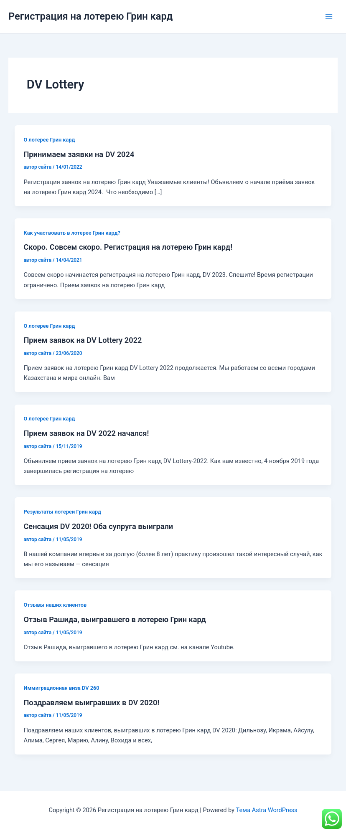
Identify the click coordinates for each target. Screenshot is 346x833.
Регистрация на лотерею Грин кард (90, 16)
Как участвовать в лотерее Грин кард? (71, 233)
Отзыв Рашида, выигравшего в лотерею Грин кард (114, 619)
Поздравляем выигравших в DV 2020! (91, 702)
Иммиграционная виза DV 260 (61, 688)
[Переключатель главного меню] (329, 16)
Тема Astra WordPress (267, 810)
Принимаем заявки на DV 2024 (78, 154)
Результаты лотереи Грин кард (62, 512)
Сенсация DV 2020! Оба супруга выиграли (98, 526)
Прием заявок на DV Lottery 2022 (82, 340)
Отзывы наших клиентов (54, 605)
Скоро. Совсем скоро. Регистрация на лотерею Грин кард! (127, 247)
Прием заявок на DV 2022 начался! (86, 433)
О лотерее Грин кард (49, 140)
